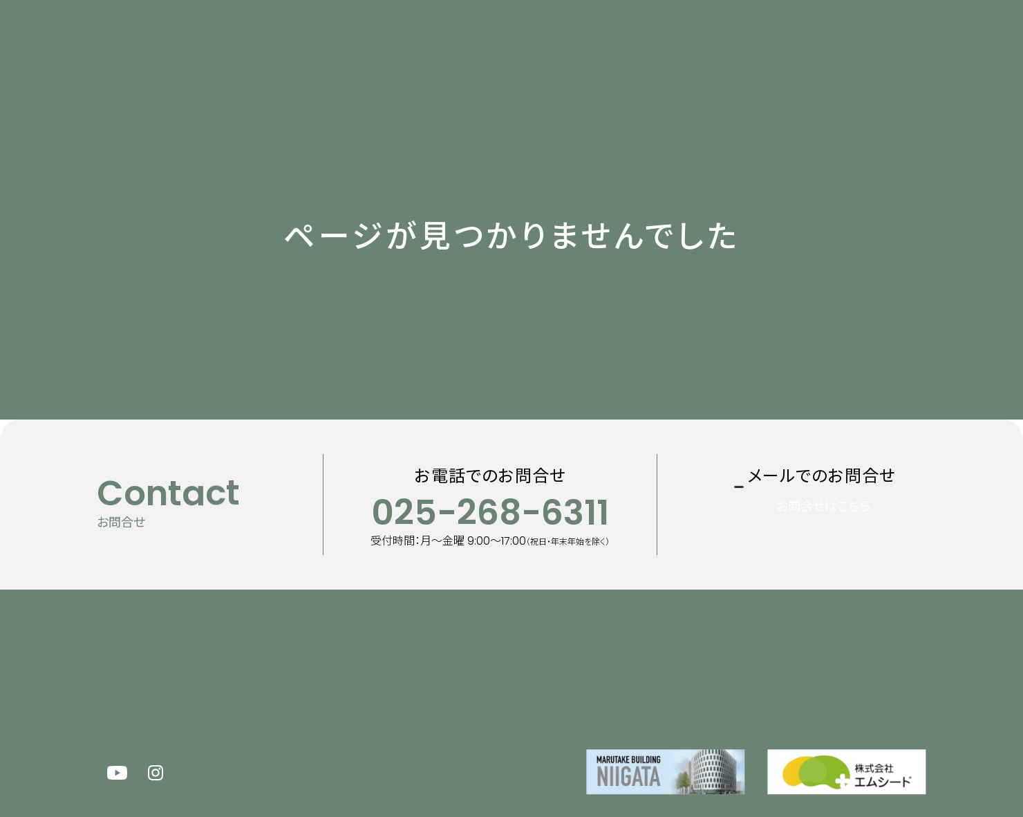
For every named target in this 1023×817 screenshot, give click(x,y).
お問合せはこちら (840, 526)
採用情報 (668, 44)
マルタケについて (453, 44)
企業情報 (596, 44)
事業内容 (531, 44)
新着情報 (376, 44)
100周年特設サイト (776, 44)
